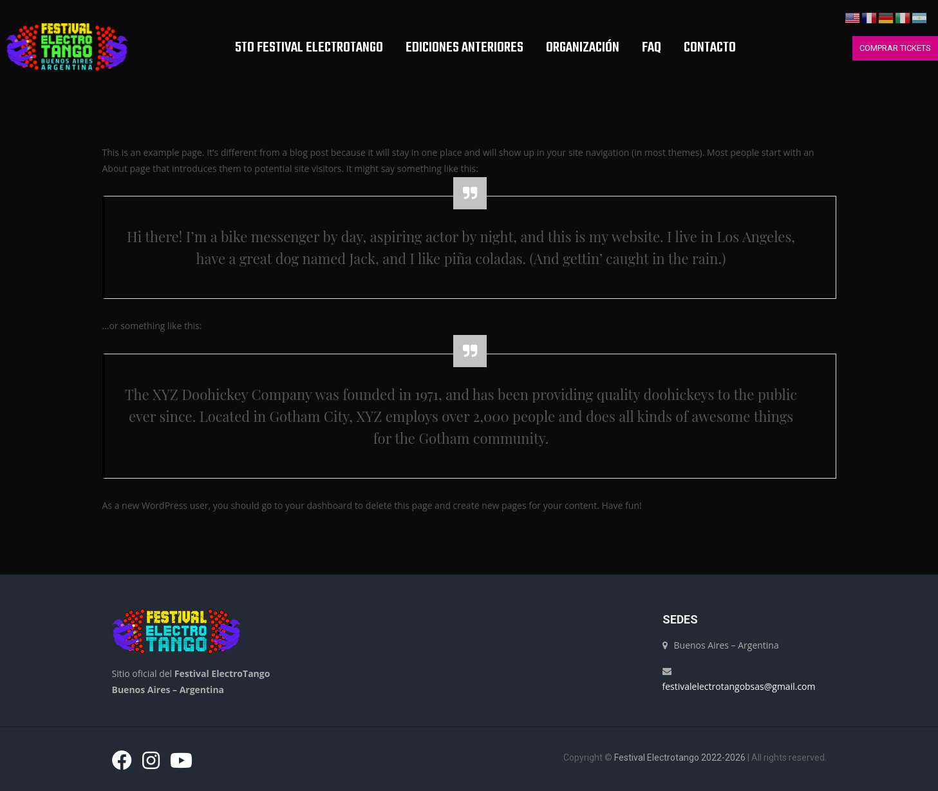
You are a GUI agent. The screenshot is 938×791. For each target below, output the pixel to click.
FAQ (651, 47)
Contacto (709, 47)
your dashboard (318, 505)
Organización (582, 47)
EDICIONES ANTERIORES (464, 47)
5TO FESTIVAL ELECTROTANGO (308, 47)
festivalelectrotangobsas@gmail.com (739, 686)
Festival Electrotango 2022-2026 (680, 757)
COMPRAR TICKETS (895, 48)
